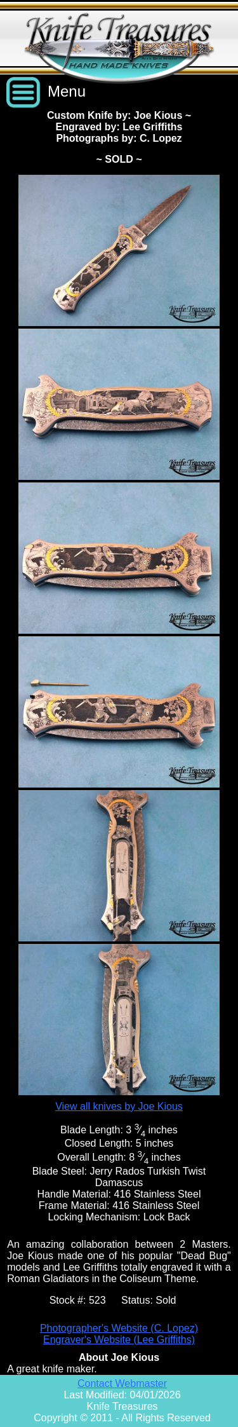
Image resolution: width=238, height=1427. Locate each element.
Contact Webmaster (122, 1383)
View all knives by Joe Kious (119, 1106)
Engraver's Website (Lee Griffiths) (119, 1339)
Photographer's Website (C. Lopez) (119, 1328)
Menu (67, 91)
